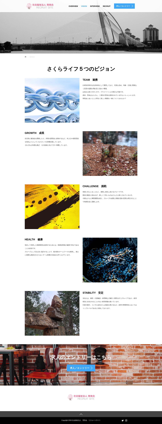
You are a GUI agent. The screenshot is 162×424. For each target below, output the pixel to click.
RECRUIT (106, 6)
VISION (84, 6)
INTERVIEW (95, 6)
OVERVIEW (73, 6)
